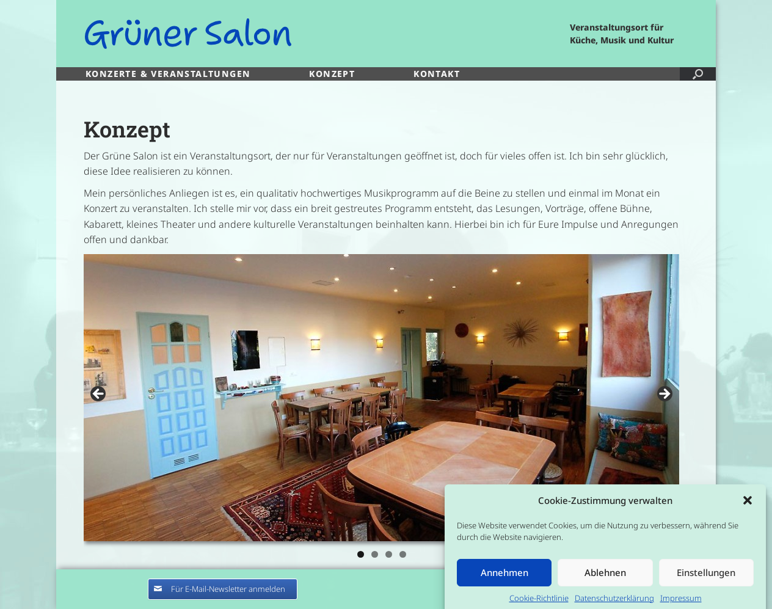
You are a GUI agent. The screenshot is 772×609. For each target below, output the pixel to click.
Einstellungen (706, 578)
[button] (747, 506)
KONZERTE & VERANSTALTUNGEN (168, 73)
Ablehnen (605, 578)
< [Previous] (99, 394)
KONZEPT (332, 73)
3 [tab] (388, 554)
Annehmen (504, 578)
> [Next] (664, 394)
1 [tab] (360, 554)
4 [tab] (402, 554)
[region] (381, 410)
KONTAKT (436, 73)
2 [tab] (374, 554)
